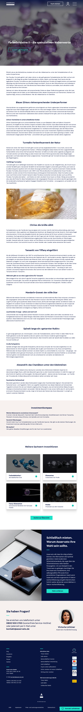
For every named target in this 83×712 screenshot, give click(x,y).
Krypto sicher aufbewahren (48, 667)
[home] (10, 3)
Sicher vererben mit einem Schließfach (51, 669)
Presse (8, 659)
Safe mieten (44, 656)
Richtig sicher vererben (47, 672)
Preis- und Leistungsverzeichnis (34, 707)
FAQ (7, 651)
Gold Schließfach (45, 664)
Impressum (18, 707)
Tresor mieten (45, 654)
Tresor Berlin (44, 680)
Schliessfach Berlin (46, 685)
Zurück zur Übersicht (41, 518)
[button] (75, 3)
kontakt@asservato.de (17, 677)
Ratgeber (9, 657)
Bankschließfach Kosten (47, 659)
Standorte (9, 654)
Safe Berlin (44, 683)
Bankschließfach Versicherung (49, 662)
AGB (10, 707)
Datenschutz (51, 707)
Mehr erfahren (57, 591)
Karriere (8, 662)
